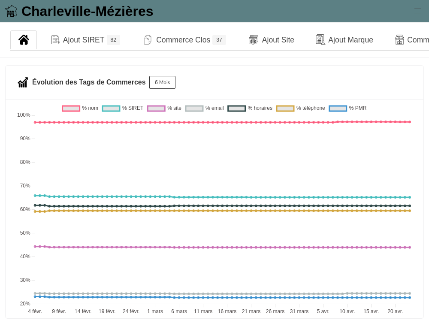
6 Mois (162, 82)
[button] (418, 11)
